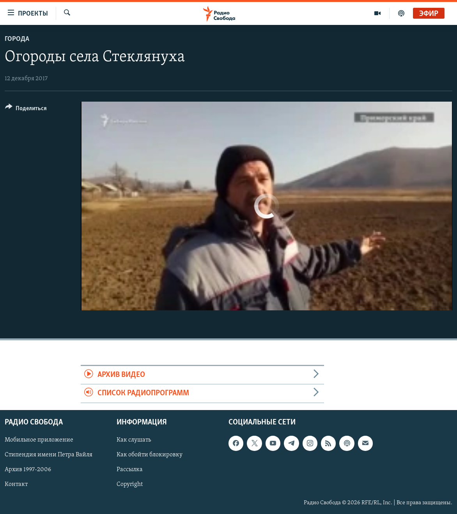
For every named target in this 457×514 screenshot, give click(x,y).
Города (17, 39)
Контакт (16, 484)
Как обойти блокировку (149, 455)
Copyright (130, 484)
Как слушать (134, 440)
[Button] (26, 110)
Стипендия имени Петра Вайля (48, 455)
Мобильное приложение (39, 440)
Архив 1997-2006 (28, 469)
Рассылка (130, 469)
